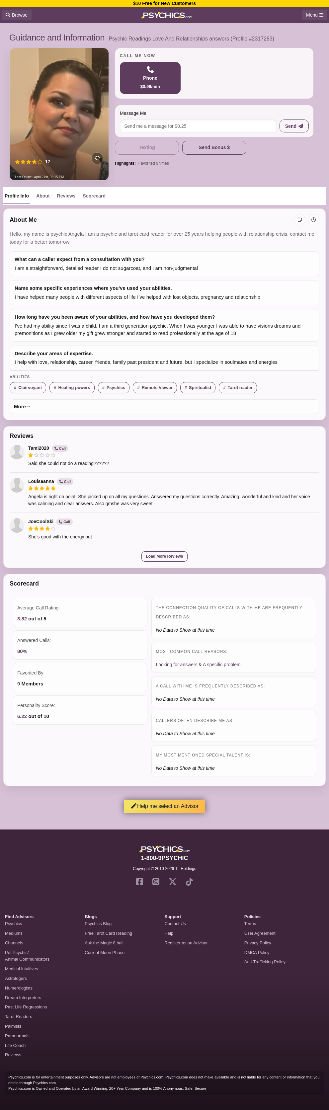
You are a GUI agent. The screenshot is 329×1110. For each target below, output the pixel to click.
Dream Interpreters (23, 997)
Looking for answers (176, 664)
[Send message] (294, 125)
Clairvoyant (30, 387)
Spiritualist (200, 387)
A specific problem (222, 664)
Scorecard (94, 195)
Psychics (116, 387)
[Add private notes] (299, 219)
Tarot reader (240, 387)
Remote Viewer (157, 387)
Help (169, 933)
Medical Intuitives (21, 968)
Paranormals (17, 1035)
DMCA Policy (257, 952)
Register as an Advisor (186, 942)
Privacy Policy (257, 942)
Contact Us (175, 923)
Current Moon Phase (104, 952)
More (20, 406)
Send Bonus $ (214, 147)
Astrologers (16, 978)
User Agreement (260, 933)
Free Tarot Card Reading (108, 933)
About (42, 195)
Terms (250, 923)
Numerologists (19, 988)
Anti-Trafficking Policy (265, 961)
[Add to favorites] (97, 158)
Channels (14, 942)
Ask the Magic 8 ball (104, 942)
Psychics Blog (98, 923)
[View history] (313, 219)
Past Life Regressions (26, 1006)
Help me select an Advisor (164, 806)
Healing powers (74, 387)
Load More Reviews (164, 556)
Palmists (13, 1026)
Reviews (66, 195)
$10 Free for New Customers (164, 3)
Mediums (14, 933)
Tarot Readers (18, 1016)
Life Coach (15, 1045)
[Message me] (198, 125)
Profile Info (17, 195)
